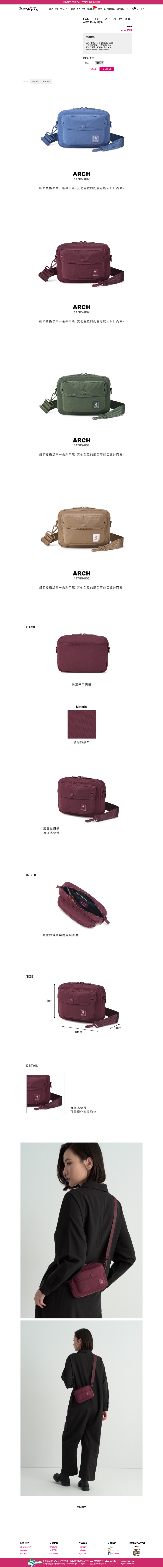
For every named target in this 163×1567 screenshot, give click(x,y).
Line (112, 1547)
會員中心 (82, 1554)
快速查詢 (83, 1543)
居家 (73, 9)
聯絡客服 (24, 1550)
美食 (84, 9)
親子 (78, 9)
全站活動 (120, 9)
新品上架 (101, 9)
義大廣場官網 (25, 1547)
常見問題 (53, 1550)
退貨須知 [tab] (46, 82)
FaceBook (115, 1554)
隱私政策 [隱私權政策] (24, 1554)
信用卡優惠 (54, 1554)
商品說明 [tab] (24, 82)
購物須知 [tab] (35, 82)
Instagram (115, 1550)
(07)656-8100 (103, 1561)
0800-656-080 (91, 1561)
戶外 (67, 9)
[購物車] (133, 9)
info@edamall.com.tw (125, 1561)
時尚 (56, 9)
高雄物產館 (91, 9)
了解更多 (53, 1543)
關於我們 (24, 1543)
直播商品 (111, 9)
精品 (51, 9)
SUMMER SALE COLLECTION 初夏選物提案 (81, 2)
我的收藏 (82, 1550)
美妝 (62, 9)
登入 (142, 9)
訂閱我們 (112, 1543)
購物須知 (53, 1547)
